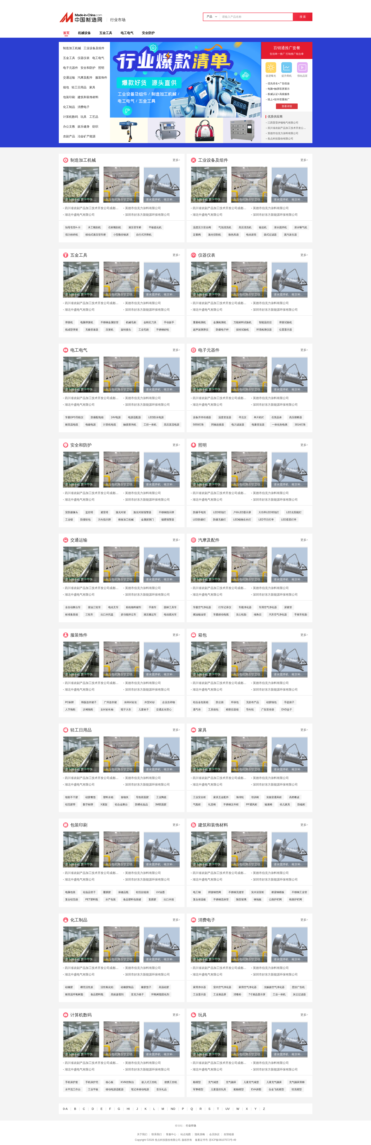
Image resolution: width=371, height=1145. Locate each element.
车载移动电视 (221, 614)
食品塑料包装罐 (132, 899)
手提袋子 (289, 702)
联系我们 (157, 1134)
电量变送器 (258, 424)
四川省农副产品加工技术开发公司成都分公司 (293, 127)
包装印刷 (69, 97)
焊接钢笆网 (214, 892)
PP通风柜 (251, 804)
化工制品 (69, 107)
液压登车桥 (134, 227)
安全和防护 (88, 67)
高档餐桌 (294, 797)
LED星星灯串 (288, 519)
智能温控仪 (265, 322)
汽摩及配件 (85, 77)
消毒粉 (237, 994)
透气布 (197, 709)
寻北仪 (242, 417)
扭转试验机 (242, 329)
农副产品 (69, 136)
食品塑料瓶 (97, 994)
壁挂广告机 (298, 987)
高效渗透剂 (117, 994)
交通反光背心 (164, 709)
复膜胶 (152, 899)
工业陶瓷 (161, 797)
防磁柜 (301, 804)
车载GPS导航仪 (74, 417)
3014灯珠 (300, 424)
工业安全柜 (199, 797)
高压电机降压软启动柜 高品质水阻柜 (121, 199)
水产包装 (110, 899)
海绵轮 (240, 797)
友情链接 (229, 1134)
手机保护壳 (91, 1082)
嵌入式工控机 (149, 1082)
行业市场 (118, 20)
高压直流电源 (171, 424)
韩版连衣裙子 (89, 702)
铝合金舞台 (121, 804)
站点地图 (185, 1134)
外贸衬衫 (149, 702)
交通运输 (69, 77)
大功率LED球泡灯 (268, 512)
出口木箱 (169, 899)
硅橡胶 (69, 987)
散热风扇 (233, 234)
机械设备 (84, 33)
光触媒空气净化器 (274, 987)
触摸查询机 (129, 424)
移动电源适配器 (115, 1089)
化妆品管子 (89, 892)
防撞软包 (85, 519)
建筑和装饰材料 (88, 97)
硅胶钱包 (271, 702)
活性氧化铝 (107, 987)
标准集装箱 (71, 614)
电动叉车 (113, 607)
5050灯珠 (198, 424)
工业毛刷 (144, 329)
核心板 (109, 1082)
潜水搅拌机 (280, 227)
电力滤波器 (237, 424)
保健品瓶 (123, 892)
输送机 (263, 227)
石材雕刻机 (114, 227)
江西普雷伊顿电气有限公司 (283, 122)
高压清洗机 (245, 227)
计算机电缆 (109, 424)
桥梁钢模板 (277, 892)
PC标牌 (69, 702)
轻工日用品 (79, 87)
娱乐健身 (84, 126)
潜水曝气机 (300, 227)
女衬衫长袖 (107, 709)
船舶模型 (239, 1089)
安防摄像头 (71, 512)
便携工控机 (170, 1082)
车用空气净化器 (268, 607)
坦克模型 (297, 1089)
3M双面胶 (161, 804)
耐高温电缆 (71, 424)
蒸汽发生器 (290, 234)
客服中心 (171, 1134)
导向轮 (250, 709)
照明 (101, 67)
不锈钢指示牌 (166, 512)
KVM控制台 (127, 1082)
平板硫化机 (155, 227)
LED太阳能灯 (294, 512)
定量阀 (197, 234)
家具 (92, 87)
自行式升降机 (144, 234)
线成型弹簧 (71, 329)
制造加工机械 (72, 48)
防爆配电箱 (97, 417)
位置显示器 (285, 329)
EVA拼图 (256, 1089)
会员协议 (214, 1134)
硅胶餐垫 (90, 797)
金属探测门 (147, 519)
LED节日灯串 (266, 519)
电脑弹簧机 (86, 322)
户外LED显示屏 (242, 512)
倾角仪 (257, 614)
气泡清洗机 (224, 227)
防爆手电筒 (199, 512)
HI (128, 1109)
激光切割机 (214, 234)
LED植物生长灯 (242, 519)
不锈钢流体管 (221, 899)
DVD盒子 (286, 709)
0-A (65, 1109)
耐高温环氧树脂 (74, 994)
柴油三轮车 (94, 607)
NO (173, 1109)
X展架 (104, 804)
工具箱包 (213, 709)
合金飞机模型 (276, 1089)
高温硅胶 (164, 987)
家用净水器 (199, 987)
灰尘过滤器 (299, 994)
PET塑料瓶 (91, 899)
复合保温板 (199, 899)
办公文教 (69, 126)
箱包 (66, 87)
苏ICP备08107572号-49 (222, 1139)
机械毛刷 (131, 322)
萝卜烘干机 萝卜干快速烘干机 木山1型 (81, 199)
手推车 (152, 607)
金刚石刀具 (150, 322)
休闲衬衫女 (130, 702)
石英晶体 (276, 417)
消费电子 (84, 107)
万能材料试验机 (242, 322)
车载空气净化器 (202, 607)
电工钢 (197, 892)
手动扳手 (169, 322)
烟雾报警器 (167, 519)
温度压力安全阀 (202, 227)
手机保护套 (71, 1082)
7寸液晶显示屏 (257, 994)
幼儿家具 (285, 804)
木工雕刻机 (94, 227)
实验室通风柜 (274, 797)
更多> (176, 160)
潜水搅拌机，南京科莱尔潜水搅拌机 (161, 199)
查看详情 (287, 106)
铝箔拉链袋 (142, 892)
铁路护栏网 (295, 899)
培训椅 (255, 797)
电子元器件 (70, 67)
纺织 (95, 126)
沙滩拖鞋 (88, 709)
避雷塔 (104, 512)
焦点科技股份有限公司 (280, 138)
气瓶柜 (197, 804)
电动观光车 (170, 614)
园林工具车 (170, 607)
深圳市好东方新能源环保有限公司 (147, 214)
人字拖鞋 (70, 709)
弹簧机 (69, 322)
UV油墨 (160, 892)
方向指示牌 (104, 519)
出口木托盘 (107, 614)
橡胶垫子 (146, 987)
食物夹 (124, 797)
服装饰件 (101, 77)
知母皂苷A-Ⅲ (73, 227)
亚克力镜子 (137, 994)
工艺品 (93, 116)
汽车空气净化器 (278, 614)
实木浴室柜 (257, 892)
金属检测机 (219, 322)
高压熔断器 (295, 417)
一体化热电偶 (279, 424)
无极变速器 (91, 329)
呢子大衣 (126, 709)
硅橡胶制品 (127, 987)
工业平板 (93, 1089)
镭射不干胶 (71, 797)
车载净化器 (245, 607)
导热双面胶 (142, 797)
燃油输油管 (199, 614)
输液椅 (268, 804)
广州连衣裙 (110, 702)
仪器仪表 (84, 58)
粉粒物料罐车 (133, 607)
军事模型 (198, 1089)
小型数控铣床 (121, 234)
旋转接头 (126, 329)
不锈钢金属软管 (109, 322)
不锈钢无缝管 (236, 892)
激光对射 (121, 512)
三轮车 (89, 614)
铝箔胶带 (70, 804)
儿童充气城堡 (251, 1082)
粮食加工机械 (126, 519)
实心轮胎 (241, 614)
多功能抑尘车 (128, 614)
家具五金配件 (221, 797)
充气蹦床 (231, 1082)
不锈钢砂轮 (162, 329)
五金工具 (105, 33)
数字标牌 (88, 804)
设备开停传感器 (202, 417)
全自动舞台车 (73, 607)
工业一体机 (279, 994)
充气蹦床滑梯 (297, 1082)
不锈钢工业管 (299, 892)
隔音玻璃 (241, 899)
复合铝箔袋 (71, 899)
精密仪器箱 (232, 709)
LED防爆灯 (199, 519)
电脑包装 (70, 892)
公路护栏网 (275, 899)
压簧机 (109, 329)
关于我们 (142, 1134)
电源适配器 (134, 417)
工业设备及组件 (94, 48)
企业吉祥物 (168, 702)
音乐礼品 (161, 1089)
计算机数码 (70, 116)
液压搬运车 (150, 614)
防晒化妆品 (141, 804)
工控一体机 (150, 424)
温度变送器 (224, 417)
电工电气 (127, 33)
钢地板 (257, 899)
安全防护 (148, 33)
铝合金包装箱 (200, 702)
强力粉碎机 (71, 234)
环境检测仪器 (264, 329)
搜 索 (303, 16)
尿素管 (288, 607)
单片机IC (259, 417)
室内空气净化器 (222, 987)
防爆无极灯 (219, 519)
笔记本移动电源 (140, 1089)
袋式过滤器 (270, 234)
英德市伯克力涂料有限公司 (283, 133)
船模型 (197, 1082)
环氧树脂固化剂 (160, 994)
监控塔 (89, 512)
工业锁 (69, 519)
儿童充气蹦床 (274, 1082)
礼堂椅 (212, 804)
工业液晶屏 (219, 994)
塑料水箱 (108, 797)
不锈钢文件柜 (231, 804)
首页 (66, 33)
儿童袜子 (144, 709)
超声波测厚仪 (200, 329)
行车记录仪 (224, 607)
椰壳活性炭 (86, 987)
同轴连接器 (217, 424)
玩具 (84, 116)
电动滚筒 (251, 234)
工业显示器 (199, 994)
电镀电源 (90, 424)
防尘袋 (220, 702)
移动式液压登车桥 (95, 234)
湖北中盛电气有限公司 (80, 214)
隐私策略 (200, 1134)
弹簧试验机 (285, 322)
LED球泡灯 (219, 512)
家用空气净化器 (248, 987)
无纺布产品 (252, 702)
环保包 (235, 702)
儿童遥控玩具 (218, 1089)
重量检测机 (199, 322)
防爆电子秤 (222, 329)
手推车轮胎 (300, 614)
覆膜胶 (107, 892)
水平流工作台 (73, 1089)
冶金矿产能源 (86, 136)
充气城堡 (213, 1082)
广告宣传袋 (267, 709)
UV (227, 1109)
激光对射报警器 (142, 512)
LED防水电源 (155, 417)
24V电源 (116, 417)
